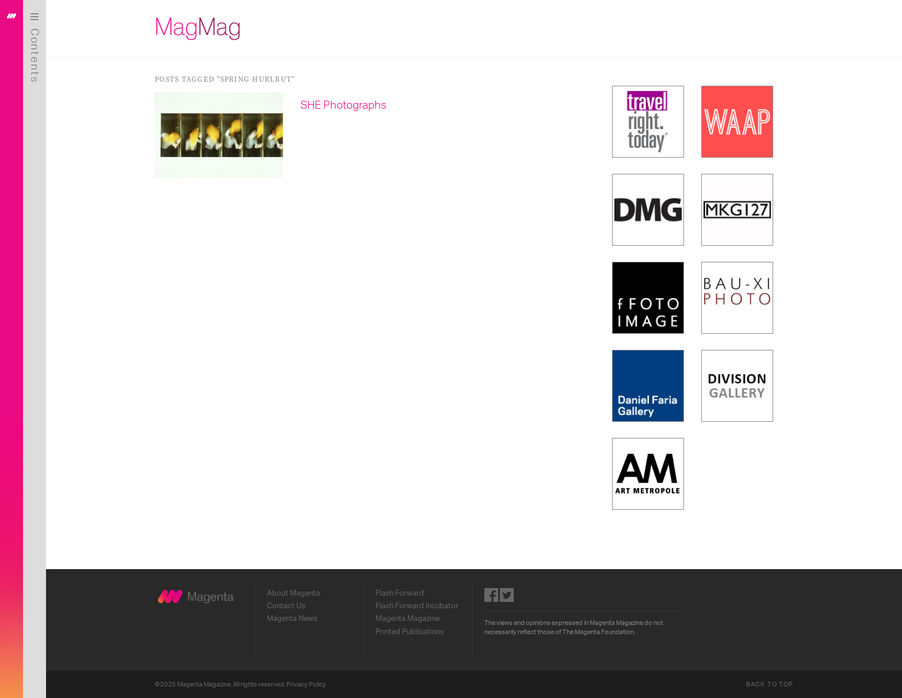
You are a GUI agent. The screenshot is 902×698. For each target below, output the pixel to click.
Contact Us (286, 606)
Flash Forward (400, 593)
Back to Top (769, 684)
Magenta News (292, 619)
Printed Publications (410, 632)
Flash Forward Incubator (417, 606)
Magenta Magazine (407, 619)
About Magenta (293, 593)
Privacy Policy (306, 684)
